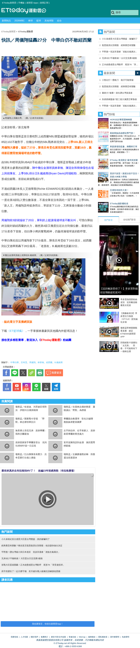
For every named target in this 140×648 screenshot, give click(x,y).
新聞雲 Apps (32, 3)
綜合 (59, 20)
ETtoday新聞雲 (9, 3)
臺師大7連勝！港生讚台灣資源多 (117, 93)
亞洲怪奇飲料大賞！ (107, 184)
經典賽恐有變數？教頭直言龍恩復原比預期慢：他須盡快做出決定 (31, 545)
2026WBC (19, 20)
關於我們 (34, 637)
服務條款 (91, 637)
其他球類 (49, 20)
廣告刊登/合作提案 (58, 637)
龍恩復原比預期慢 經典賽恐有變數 (119, 45)
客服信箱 (72, 637)
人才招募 (24, 637)
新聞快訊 (6, 20)
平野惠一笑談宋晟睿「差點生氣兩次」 (120, 51)
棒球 (30, 20)
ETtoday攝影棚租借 (107, 195)
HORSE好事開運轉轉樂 (121, 119)
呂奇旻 (24, 362)
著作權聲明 (114, 637)
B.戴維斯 (58, 362)
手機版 (21, 3)
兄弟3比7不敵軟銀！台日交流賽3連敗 (119, 58)
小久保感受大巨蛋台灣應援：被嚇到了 (120, 39)
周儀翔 (32, 362)
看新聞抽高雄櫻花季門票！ (122, 133)
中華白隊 (14, 362)
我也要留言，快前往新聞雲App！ (47, 624)
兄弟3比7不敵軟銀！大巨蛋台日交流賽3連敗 (22, 558)
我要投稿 (14, 637)
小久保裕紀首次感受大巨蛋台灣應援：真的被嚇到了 (25, 539)
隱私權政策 (102, 637)
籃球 (38, 20)
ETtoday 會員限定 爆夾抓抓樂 (112, 157)
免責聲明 (125, 637)
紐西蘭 (49, 362)
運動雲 (25, 11)
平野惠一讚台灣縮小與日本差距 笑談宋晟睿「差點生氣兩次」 (30, 552)
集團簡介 (44, 637)
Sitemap (82, 637)
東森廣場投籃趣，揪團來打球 (111, 146)
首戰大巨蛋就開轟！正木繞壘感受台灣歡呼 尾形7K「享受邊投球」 (33, 565)
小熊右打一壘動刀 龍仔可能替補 (117, 80)
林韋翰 (41, 362)
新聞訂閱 (44, 3)
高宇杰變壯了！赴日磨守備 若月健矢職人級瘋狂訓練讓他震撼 (30, 571)
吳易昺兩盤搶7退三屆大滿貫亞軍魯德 (119, 99)
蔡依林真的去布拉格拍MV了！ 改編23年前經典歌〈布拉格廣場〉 (39, 470)
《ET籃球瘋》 (16, 330)
